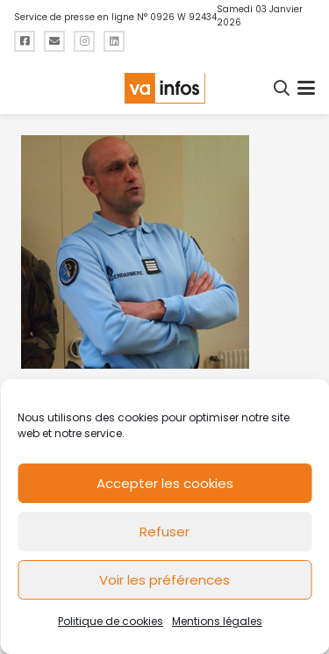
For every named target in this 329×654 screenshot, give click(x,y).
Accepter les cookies (165, 483)
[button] (282, 87)
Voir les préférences (164, 580)
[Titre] (24, 41)
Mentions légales (217, 621)
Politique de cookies (110, 621)
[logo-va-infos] (164, 88)
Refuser (164, 531)
